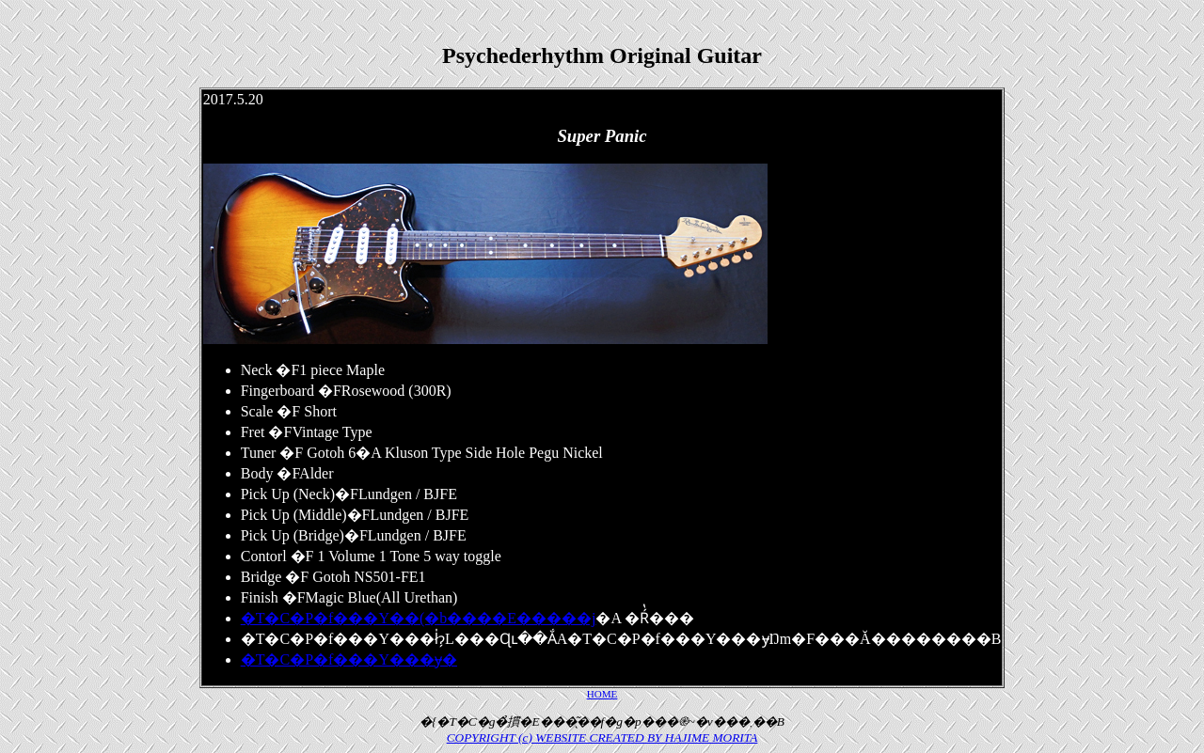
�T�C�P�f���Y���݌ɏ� (349, 659)
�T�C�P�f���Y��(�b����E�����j (418, 618)
